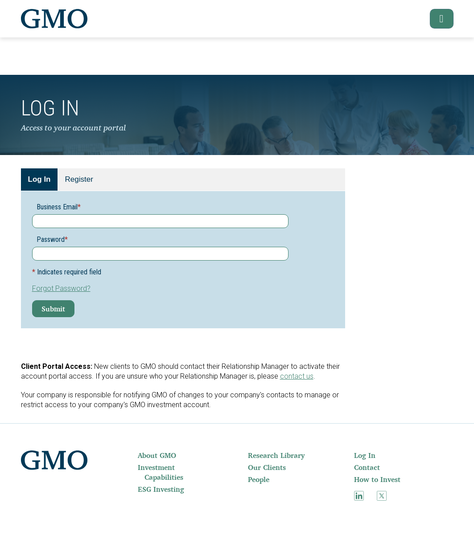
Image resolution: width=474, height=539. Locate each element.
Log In (39, 179)
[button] (437, 18)
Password (52, 239)
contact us (296, 376)
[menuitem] (167, 455)
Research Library (276, 455)
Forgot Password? (61, 288)
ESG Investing (161, 489)
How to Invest (377, 479)
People (258, 479)
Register (79, 179)
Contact (367, 467)
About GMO (157, 455)
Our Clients (267, 467)
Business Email (59, 207)
